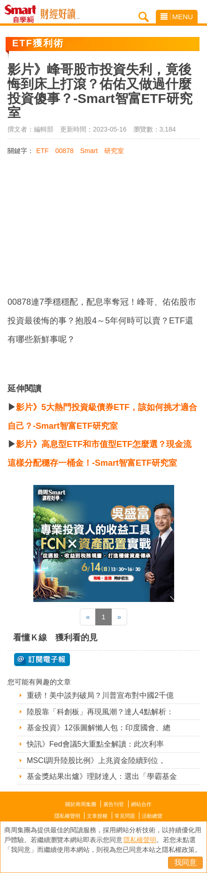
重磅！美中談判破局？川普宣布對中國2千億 (100, 695)
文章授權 (97, 816)
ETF (42, 150)
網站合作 (141, 804)
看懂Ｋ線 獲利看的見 (55, 637)
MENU (177, 17)
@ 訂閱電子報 (42, 659)
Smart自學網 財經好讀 (60, 14)
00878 (64, 150)
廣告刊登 (113, 804)
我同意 (185, 862)
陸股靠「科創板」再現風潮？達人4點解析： (100, 712)
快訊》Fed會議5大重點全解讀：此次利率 (95, 744)
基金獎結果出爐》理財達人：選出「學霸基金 (102, 776)
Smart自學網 (23, 14)
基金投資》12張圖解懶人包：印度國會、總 (98, 728)
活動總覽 (152, 816)
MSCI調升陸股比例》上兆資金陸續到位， (96, 760)
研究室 (114, 150)
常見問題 (125, 816)
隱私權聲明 (67, 816)
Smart (89, 150)
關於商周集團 (80, 804)
